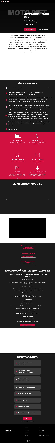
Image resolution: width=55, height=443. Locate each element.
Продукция (27, 432)
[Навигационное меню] (53, 1)
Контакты (40, 433)
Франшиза (27, 433)
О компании (27, 430)
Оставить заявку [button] (30, 29)
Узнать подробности (42, 29)
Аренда (26, 435)
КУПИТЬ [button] (27, 418)
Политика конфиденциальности (44, 435)
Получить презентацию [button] (27, 325)
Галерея (40, 432)
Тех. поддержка (41, 430)
